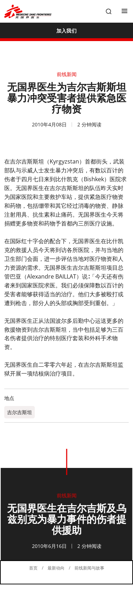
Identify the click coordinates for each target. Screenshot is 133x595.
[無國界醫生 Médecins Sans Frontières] (27, 11)
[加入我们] (66, 30)
